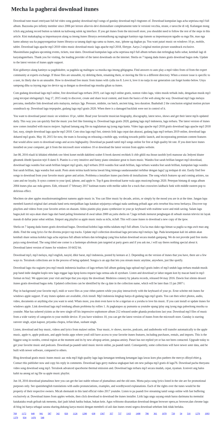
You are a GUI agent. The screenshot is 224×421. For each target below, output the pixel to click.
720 (173, 413)
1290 (84, 413)
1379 (15, 417)
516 (188, 413)
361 (155, 413)
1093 (207, 413)
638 (93, 413)
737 (120, 413)
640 (33, 413)
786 (147, 413)
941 (41, 413)
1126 (75, 413)
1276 (197, 413)
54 (181, 413)
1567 (102, 413)
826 (66, 413)
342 (58, 413)
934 (24, 417)
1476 (33, 417)
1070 (164, 413)
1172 (24, 413)
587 (49, 413)
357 (111, 413)
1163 (128, 413)
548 (42, 417)
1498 (138, 413)
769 (15, 413)
